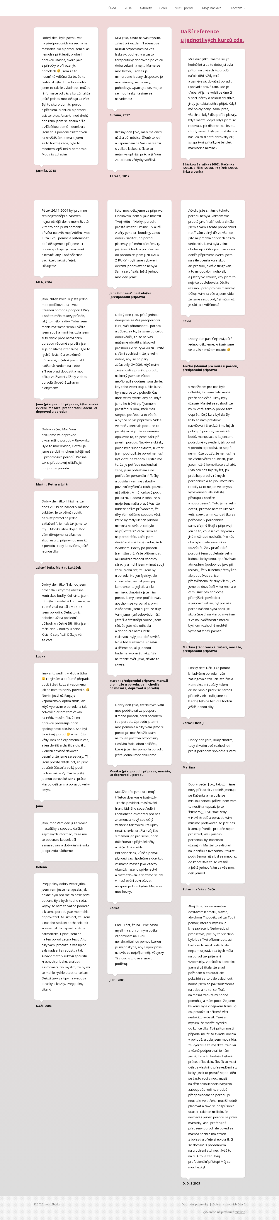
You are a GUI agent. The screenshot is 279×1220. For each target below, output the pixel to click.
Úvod (112, 8)
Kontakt (236, 8)
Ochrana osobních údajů (229, 1204)
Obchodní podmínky (195, 1204)
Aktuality (146, 8)
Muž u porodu (184, 8)
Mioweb (240, 1212)
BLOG (128, 8)
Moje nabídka (211, 8)
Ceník (163, 8)
